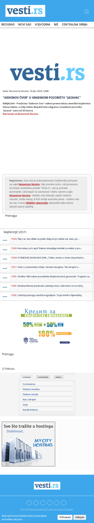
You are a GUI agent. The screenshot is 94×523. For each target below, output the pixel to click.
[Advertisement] (47, 41)
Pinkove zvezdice (31, 389)
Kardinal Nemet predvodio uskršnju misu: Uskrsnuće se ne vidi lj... (51, 285)
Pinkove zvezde (30, 394)
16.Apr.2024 (36, 91)
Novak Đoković (30, 409)
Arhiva (58, 377)
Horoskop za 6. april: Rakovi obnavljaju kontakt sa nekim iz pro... (50, 248)
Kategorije (43, 377)
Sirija (25, 404)
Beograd (8, 24)
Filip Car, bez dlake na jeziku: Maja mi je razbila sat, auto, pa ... (49, 238)
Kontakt (69, 509)
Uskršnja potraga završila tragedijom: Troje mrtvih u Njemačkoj (50, 295)
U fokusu (26, 377)
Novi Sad (24, 24)
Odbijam (79, 517)
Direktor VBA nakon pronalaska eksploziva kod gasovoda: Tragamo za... (54, 276)
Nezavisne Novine (19, 91)
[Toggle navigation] (86, 10)
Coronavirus (29, 384)
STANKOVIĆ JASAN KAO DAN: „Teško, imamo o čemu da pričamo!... (51, 257)
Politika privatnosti (37, 509)
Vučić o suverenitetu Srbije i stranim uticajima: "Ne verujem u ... (49, 267)
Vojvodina (42, 24)
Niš (56, 24)
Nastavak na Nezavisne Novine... (21, 113)
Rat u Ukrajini (29, 399)
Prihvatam (65, 517)
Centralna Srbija (74, 24)
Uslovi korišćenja (56, 509)
